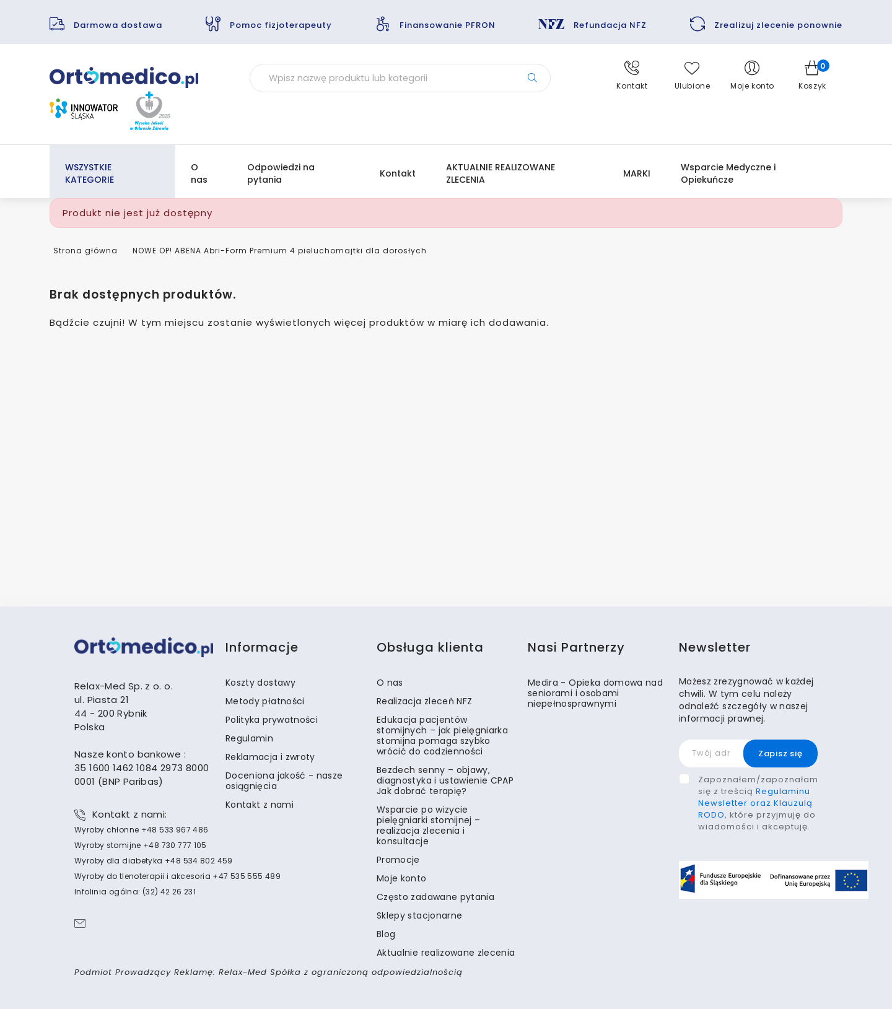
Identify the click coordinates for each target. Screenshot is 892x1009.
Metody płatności (265, 701)
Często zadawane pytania (435, 897)
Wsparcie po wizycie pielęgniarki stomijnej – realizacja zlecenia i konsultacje (428, 825)
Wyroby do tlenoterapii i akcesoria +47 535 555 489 (177, 876)
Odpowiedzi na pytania (281, 173)
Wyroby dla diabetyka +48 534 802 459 (153, 860)
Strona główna (85, 250)
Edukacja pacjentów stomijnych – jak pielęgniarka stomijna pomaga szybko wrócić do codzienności (442, 736)
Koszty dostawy (260, 682)
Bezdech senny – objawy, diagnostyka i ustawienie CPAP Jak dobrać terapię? (445, 780)
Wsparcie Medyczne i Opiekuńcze (728, 173)
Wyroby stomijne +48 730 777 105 (140, 845)
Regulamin (249, 738)
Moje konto (402, 878)
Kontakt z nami (259, 804)
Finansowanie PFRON (448, 25)
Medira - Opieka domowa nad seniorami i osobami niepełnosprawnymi (595, 693)
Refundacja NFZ (610, 25)
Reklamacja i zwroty (270, 757)
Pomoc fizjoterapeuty (281, 25)
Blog (386, 934)
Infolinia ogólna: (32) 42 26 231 (135, 891)
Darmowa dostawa (118, 25)
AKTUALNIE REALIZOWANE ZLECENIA (500, 173)
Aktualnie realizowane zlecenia (446, 952)
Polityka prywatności (271, 720)
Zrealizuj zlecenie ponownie (778, 25)
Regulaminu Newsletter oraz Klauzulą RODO (755, 803)
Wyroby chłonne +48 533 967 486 (141, 829)
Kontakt (398, 173)
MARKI (636, 173)
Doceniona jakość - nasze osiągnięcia (284, 780)
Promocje (398, 860)
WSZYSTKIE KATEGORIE (89, 173)
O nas (199, 173)
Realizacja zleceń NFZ (424, 701)
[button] (632, 75)
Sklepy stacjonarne (419, 915)
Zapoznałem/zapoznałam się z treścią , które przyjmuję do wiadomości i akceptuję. (758, 803)
